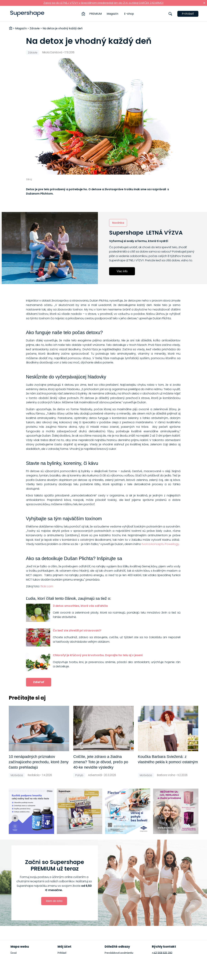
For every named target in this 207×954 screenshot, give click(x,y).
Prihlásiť (188, 14)
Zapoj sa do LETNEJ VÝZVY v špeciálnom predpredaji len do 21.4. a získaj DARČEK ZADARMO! (103, 3)
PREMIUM (95, 14)
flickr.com (47, 586)
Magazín (112, 14)
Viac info (122, 271)
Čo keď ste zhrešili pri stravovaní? (77, 630)
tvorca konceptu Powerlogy (160, 544)
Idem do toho (54, 900)
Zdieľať (38, 682)
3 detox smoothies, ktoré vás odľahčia (80, 606)
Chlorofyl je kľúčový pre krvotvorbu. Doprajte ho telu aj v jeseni (98, 655)
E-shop (129, 14)
